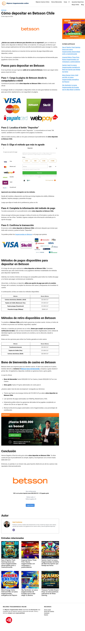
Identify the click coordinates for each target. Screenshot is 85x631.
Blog (82, 4)
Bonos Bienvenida (56, 2)
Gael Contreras (17, 522)
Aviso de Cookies (49, 611)
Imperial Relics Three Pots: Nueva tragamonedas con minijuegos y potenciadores (71, 59)
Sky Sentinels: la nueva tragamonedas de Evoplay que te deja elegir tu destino (71, 87)
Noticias (3, 10)
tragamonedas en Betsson (23, 234)
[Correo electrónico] (13, 530)
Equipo (46, 614)
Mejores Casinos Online (42, 2)
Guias (65, 2)
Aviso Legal (47, 609)
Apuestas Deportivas (78, 2)
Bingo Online (75, 4)
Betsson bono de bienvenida (30, 369)
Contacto (46, 613)
